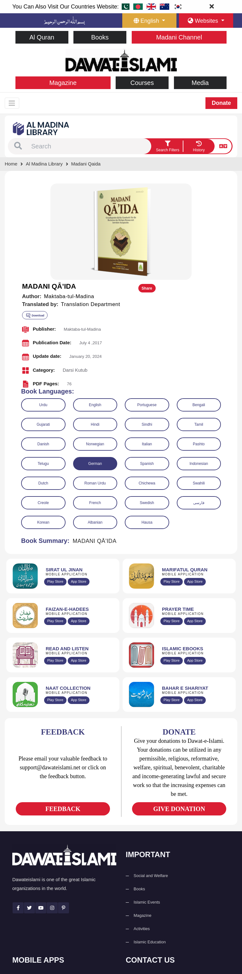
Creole (43, 404)
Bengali (199, 306)
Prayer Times (32, 909)
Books (100, 37)
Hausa (147, 424)
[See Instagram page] (52, 809)
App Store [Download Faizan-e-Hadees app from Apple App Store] (78, 523)
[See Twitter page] (29, 809)
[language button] (149, 20)
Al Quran (41, 37)
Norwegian (95, 346)
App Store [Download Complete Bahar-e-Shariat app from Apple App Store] (195, 602)
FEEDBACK (62, 710)
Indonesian (198, 365)
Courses (142, 82)
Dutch (43, 385)
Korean (43, 424)
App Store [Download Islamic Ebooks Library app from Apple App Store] (195, 562)
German (95, 365)
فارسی (199, 404)
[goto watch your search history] (199, 147)
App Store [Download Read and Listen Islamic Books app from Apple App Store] (78, 562)
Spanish (147, 365)
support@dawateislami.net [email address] (161, 910)
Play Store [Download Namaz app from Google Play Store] (172, 523)
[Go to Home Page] (121, 59)
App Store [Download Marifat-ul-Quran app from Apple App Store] (195, 483)
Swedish (147, 404)
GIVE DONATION (179, 710)
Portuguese (147, 306)
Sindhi (147, 326)
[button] (18, 147)
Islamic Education (150, 843)
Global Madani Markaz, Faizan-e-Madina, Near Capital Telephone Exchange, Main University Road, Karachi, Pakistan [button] (179, 933)
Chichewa (147, 385)
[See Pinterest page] (63, 809)
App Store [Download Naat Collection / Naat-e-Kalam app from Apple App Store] (78, 602)
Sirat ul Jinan (32, 883)
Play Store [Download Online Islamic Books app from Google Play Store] (172, 562)
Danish (43, 346)
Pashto (199, 346)
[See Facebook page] (18, 809)
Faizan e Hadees (35, 922)
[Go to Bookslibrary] (41, 129)
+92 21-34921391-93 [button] (156, 883)
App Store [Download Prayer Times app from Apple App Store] (195, 523)
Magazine (63, 82)
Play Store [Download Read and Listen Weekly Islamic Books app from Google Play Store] (55, 562)
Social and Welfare (151, 777)
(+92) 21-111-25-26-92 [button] (157, 897)
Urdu (43, 306)
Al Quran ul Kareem (38, 896)
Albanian (95, 424)
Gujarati (43, 326)
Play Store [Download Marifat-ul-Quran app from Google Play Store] (172, 483)
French (95, 404)
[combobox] (90, 147)
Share (216, 190)
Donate (221, 103)
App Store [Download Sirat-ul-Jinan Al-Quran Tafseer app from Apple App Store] (78, 483)
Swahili (199, 385)
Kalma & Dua (32, 949)
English (95, 306)
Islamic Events (147, 804)
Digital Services (34, 936)
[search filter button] (167, 147)
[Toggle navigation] (13, 103)
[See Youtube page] (40, 809)
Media (200, 82)
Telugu (43, 365)
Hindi (95, 326)
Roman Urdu (95, 385)
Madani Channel (179, 37)
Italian (147, 346)
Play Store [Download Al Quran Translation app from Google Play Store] (55, 483)
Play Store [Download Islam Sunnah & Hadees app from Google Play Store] (55, 523)
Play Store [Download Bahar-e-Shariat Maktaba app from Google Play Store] (172, 602)
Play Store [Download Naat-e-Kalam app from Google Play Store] (55, 602)
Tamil (198, 326)
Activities (142, 830)
